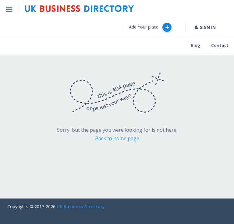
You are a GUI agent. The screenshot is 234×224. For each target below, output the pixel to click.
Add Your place (150, 27)
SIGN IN (205, 27)
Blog (195, 45)
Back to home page (117, 138)
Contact (220, 45)
